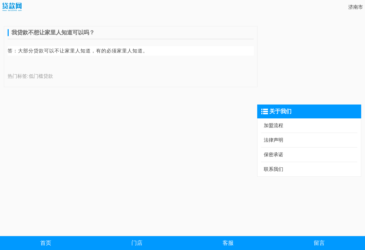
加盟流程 (273, 125)
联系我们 (273, 169)
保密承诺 (273, 154)
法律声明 (273, 140)
